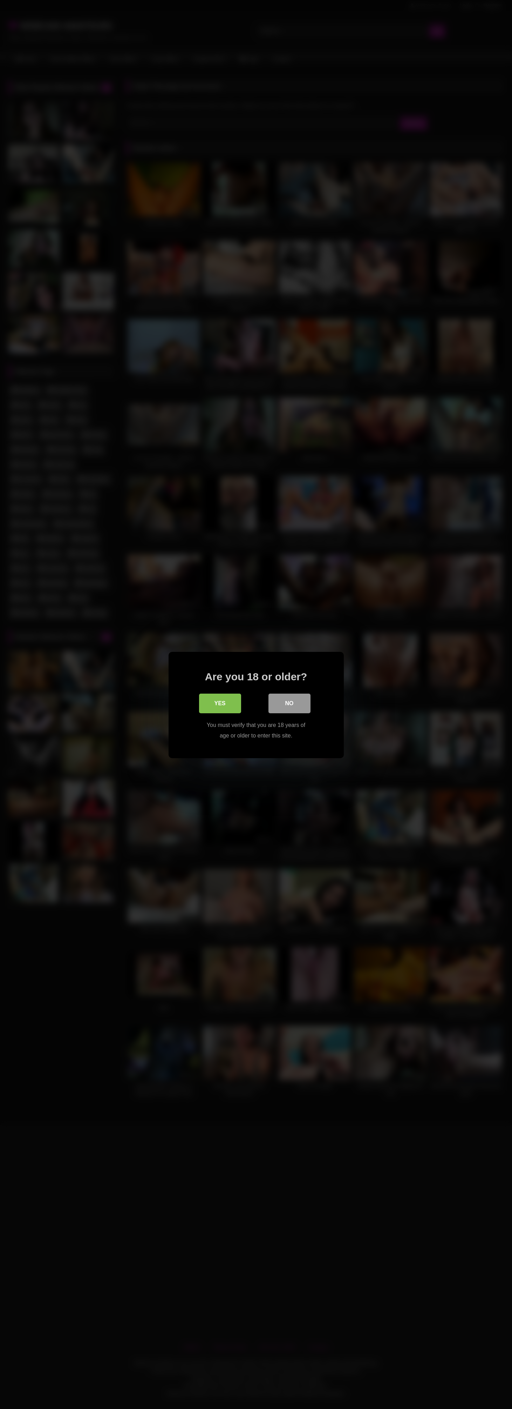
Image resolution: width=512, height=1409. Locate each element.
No (289, 703)
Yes (219, 703)
